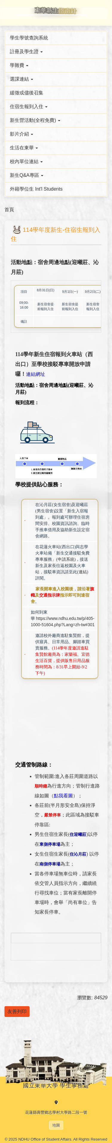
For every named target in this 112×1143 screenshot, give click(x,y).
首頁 (9, 209)
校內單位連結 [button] (26, 161)
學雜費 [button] (19, 65)
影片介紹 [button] (21, 134)
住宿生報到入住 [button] (28, 106)
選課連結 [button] (21, 79)
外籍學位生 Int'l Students (36, 188)
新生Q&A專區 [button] (26, 175)
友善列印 (17, 1011)
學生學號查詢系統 (29, 37)
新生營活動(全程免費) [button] (35, 120)
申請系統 (66, 559)
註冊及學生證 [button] (26, 51)
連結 (83, 572)
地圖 (56, 1125)
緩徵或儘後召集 (26, 92)
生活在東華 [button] (24, 147)
